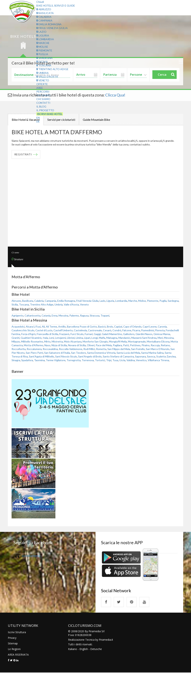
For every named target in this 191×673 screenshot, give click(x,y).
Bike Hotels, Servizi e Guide (55, 5)
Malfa (102, 337)
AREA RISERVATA (18, 655)
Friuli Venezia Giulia (52, 28)
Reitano (165, 345)
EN (38, 117)
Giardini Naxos (144, 334)
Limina (79, 337)
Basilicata (45, 13)
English (83, 649)
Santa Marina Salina (152, 352)
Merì (160, 337)
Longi (94, 337)
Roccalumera (34, 349)
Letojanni (60, 337)
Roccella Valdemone (70, 349)
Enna (54, 315)
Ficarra (136, 330)
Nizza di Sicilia (59, 345)
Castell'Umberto (63, 330)
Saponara (140, 356)
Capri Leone (150, 326)
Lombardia (45, 39)
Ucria (122, 360)
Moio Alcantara (73, 341)
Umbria (42, 72)
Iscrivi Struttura (17, 632)
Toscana (43, 65)
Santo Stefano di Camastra (118, 356)
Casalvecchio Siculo (23, 330)
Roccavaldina (50, 349)
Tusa (115, 360)
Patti (126, 345)
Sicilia (42, 61)
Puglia (42, 54)
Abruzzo (43, 9)
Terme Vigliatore (55, 360)
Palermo (74, 315)
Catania (46, 315)
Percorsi (42, 91)
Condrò (116, 330)
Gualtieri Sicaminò (31, 337)
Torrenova (88, 360)
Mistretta (57, 341)
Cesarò (107, 330)
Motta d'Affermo (33, 345)
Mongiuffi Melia (118, 341)
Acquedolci (18, 326)
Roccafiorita (19, 349)
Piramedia (105, 640)
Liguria (42, 35)
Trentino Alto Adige (52, 69)
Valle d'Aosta (47, 76)
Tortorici (100, 360)
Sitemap (13, 644)
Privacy (12, 638)
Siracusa (94, 315)
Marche (42, 42)
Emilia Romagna (49, 24)
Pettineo (135, 345)
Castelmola (80, 330)
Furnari (89, 334)
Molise (42, 46)
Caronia (162, 326)
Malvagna (111, 337)
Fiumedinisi (147, 330)
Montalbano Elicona (158, 341)
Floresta (160, 330)
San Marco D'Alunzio (157, 349)
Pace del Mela (104, 345)
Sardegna (44, 57)
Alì (43, 326)
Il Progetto (45, 110)
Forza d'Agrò (28, 334)
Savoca (151, 356)
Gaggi (97, 334)
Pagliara (117, 345)
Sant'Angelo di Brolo (90, 356)
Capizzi (118, 326)
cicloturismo (31, 556)
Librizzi (71, 337)
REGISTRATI (23, 154)
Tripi (108, 360)
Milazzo (16, 341)
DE (38, 121)
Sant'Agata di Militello (41, 356)
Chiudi (40, 1)
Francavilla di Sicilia (47, 334)
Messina (63, 315)
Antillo (62, 326)
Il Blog (41, 106)
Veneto (42, 80)
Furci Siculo (77, 334)
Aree (39, 87)
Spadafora (27, 360)
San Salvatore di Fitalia (57, 352)
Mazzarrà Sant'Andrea (143, 337)
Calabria (43, 16)
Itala (45, 337)
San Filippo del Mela (118, 349)
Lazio (41, 31)
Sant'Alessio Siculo (66, 356)
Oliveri (91, 345)
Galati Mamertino (112, 334)
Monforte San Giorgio (95, 341)
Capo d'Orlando (132, 326)
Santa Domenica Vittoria (101, 352)
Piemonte (44, 50)
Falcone (126, 330)
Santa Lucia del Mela (128, 352)
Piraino (146, 345)
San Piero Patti (34, 352)
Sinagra (16, 360)
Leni (51, 337)
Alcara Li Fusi (33, 326)
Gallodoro (128, 334)
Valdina (130, 360)
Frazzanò (64, 334)
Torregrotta (74, 360)
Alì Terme (51, 326)
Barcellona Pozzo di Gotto (82, 326)
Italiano (72, 649)
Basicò (102, 326)
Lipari (87, 337)
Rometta (101, 349)
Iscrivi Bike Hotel (49, 114)
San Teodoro (78, 352)
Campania (44, 20)
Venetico (141, 360)
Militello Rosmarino (32, 341)
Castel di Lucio (43, 330)
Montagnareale (137, 341)
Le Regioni (14, 649)
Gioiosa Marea (162, 334)
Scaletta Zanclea (166, 356)
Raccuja (155, 345)
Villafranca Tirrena (158, 360)
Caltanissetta (32, 315)
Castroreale (95, 330)
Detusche (96, 649)
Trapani (105, 315)
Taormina (39, 360)
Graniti (16, 337)
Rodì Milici (89, 349)
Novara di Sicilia (77, 345)
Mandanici (124, 337)
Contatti (43, 102)
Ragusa (84, 315)
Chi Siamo (43, 95)
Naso (47, 345)
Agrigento (18, 315)
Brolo (110, 326)
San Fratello (138, 349)
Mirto (47, 341)
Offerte (42, 84)
